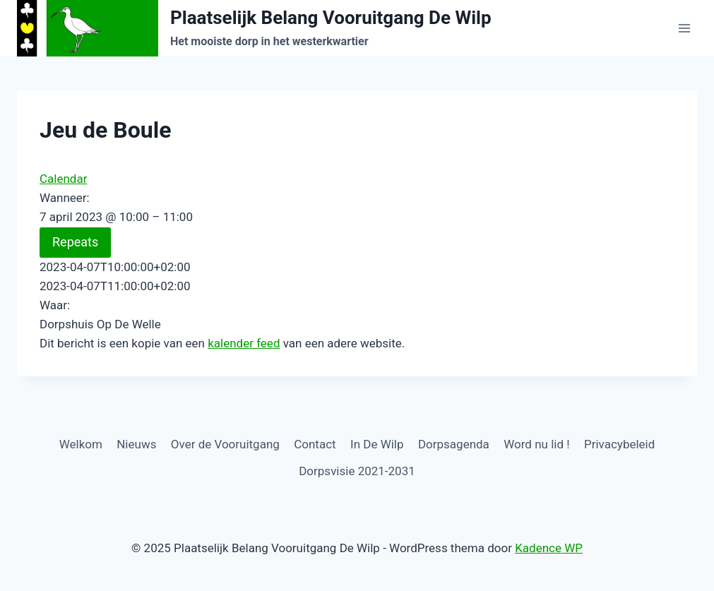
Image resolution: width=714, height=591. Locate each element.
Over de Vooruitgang (225, 444)
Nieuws (136, 444)
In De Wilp (377, 444)
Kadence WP (549, 548)
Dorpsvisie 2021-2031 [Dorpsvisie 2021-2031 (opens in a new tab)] (357, 471)
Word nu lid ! (536, 444)
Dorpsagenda (453, 444)
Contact (314, 444)
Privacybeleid (619, 444)
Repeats (75, 241)
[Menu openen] (684, 28)
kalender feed (244, 343)
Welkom (80, 444)
